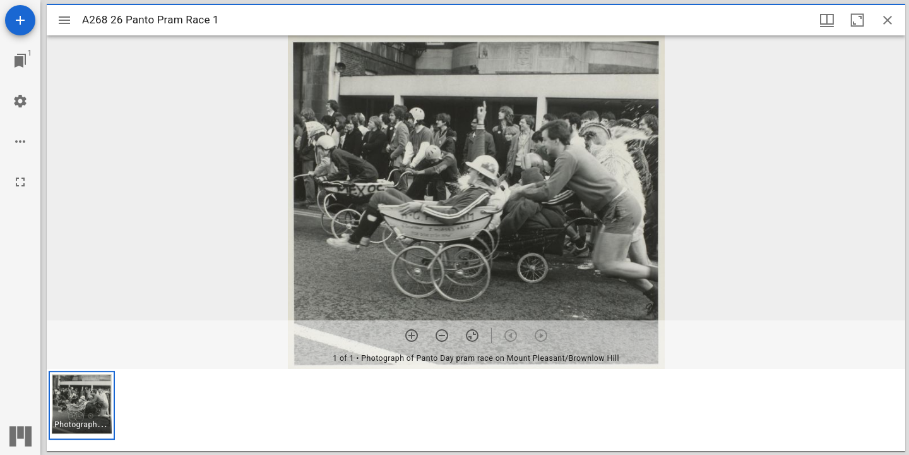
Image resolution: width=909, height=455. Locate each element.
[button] (82, 405)
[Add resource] (20, 20)
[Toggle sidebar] (64, 20)
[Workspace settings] (20, 101)
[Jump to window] (20, 61)
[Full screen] (20, 182)
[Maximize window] (857, 20)
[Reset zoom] (472, 335)
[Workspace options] (20, 141)
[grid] (476, 410)
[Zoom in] (411, 335)
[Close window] (887, 20)
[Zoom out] (442, 335)
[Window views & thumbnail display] (827, 20)
